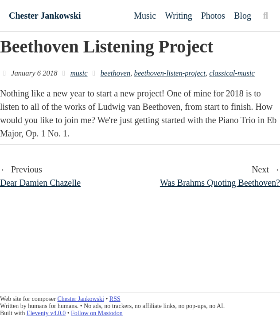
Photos (213, 15)
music (79, 73)
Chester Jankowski (45, 15)
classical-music (232, 73)
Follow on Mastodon (97, 313)
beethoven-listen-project (170, 73)
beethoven (116, 73)
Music (145, 15)
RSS (115, 299)
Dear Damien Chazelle (40, 183)
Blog (242, 15)
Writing (178, 15)
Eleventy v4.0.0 (46, 313)
